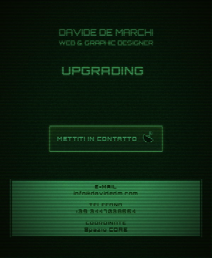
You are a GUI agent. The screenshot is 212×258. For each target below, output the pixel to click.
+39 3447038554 (106, 211)
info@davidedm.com (106, 193)
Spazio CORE (106, 229)
